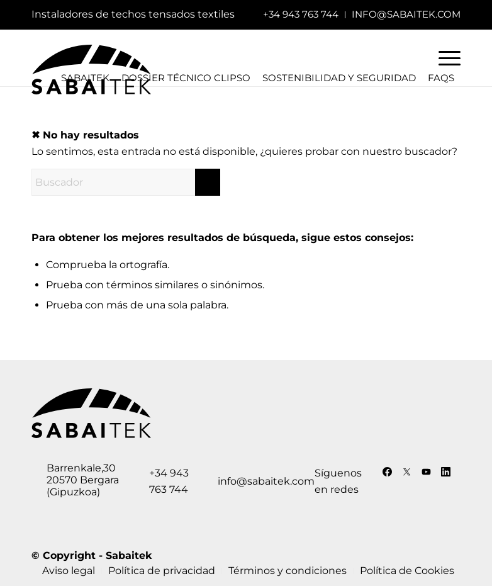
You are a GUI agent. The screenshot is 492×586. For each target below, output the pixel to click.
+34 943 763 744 (300, 14)
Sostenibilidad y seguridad (339, 78)
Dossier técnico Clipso (185, 78)
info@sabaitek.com (406, 14)
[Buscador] (125, 182)
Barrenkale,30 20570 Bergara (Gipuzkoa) (83, 480)
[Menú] (443, 58)
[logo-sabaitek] (91, 73)
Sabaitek (129, 555)
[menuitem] (301, 14)
